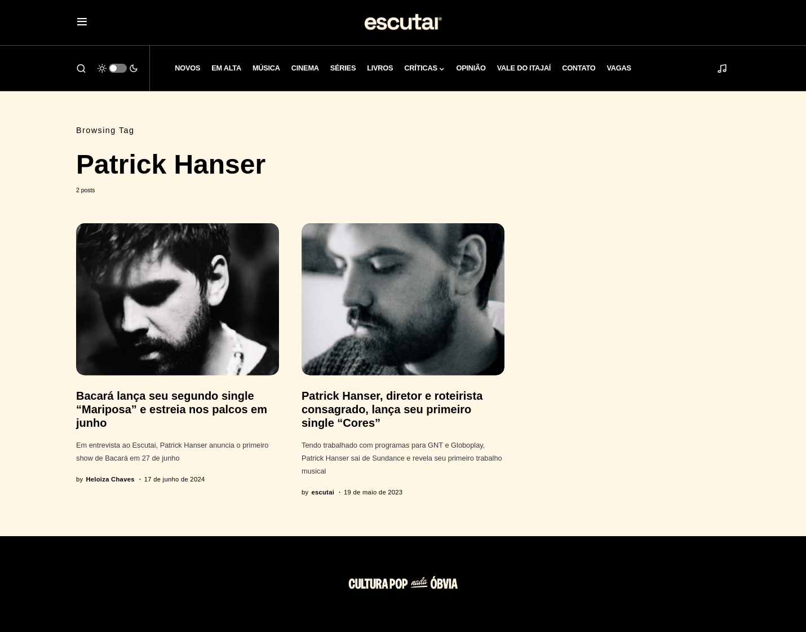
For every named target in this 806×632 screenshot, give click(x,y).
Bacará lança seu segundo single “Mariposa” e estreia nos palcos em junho (171, 409)
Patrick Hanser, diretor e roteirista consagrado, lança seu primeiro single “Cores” (392, 409)
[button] (82, 23)
